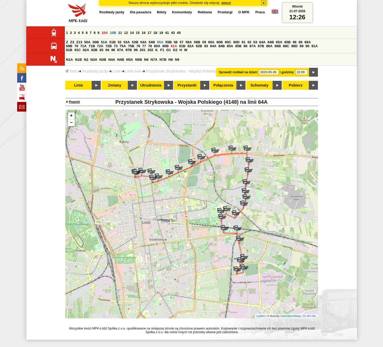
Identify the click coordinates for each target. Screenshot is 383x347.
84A (213, 46)
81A (174, 46)
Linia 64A (133, 71)
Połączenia (223, 85)
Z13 (79, 42)
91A (314, 46)
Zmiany (114, 85)
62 (249, 42)
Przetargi (225, 12)
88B (277, 46)
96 (113, 50)
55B (168, 42)
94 (107, 50)
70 (76, 46)
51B (112, 42)
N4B (120, 60)
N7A (154, 60)
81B (182, 46)
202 (150, 50)
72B (108, 46)
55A (160, 42)
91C (77, 50)
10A (105, 33)
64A (262, 42)
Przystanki (187, 85)
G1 (168, 50)
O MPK (244, 12)
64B (271, 42)
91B (69, 50)
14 (132, 33)
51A (104, 42)
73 (116, 46)
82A (190, 46)
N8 (170, 60)
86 (245, 46)
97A (120, 50)
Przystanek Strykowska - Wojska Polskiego (182, 71)
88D (294, 46)
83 (206, 46)
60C (228, 42)
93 (101, 50)
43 (173, 33)
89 (302, 46)
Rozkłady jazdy (95, 71)
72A (100, 46)
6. (156, 50)
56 (176, 42)
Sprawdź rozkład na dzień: (238, 72)
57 (182, 42)
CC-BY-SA (309, 316)
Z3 (72, 42)
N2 (86, 60)
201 (143, 50)
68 (301, 42)
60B (219, 42)
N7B (162, 60)
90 (307, 46)
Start (71, 71)
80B (165, 46)
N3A (93, 60)
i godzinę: (287, 72)
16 (144, 33)
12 (126, 33)
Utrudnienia (150, 85)
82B (199, 46)
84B (221, 46)
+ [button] (71, 116)
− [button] (71, 123)
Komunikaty (182, 12)
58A (188, 42)
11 (120, 33)
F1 (162, 50)
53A (126, 42)
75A (123, 46)
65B (287, 42)
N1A (69, 60)
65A (279, 42)
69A (307, 42)
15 (138, 33)
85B (238, 46)
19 (161, 33)
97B (128, 50)
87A (252, 46)
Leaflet (260, 316)
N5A (129, 60)
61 (244, 42)
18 (155, 33)
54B (152, 42)
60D (236, 42)
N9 (177, 60)
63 (255, 42)
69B (69, 46)
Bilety (161, 12)
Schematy (259, 85)
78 (150, 46)
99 (136, 50)
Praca (260, 12)
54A (143, 42)
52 (120, 42)
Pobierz (296, 85)
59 (204, 42)
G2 (175, 50)
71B (92, 46)
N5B (138, 60)
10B (113, 33)
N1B (78, 60)
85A (230, 46)
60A (211, 42)
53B (135, 42)
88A (269, 46)
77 (144, 46)
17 (150, 33)
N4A (111, 60)
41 (167, 33)
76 (138, 46)
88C (286, 46)
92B (94, 50)
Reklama (205, 12)
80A (157, 46)
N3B (102, 60)
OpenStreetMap (290, 316)
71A (83, 46)
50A (87, 42)
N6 (146, 60)
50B (95, 42)
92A (86, 50)
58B (197, 42)
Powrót (74, 102)
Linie (116, 71)
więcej (226, 3)
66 (295, 42)
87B (261, 46)
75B (131, 46)
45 (179, 33)
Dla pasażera (140, 12)
